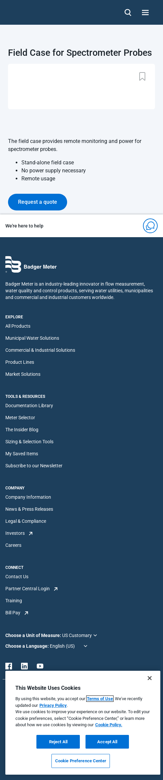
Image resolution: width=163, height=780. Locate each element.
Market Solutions (22, 374)
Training (13, 600)
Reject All (58, 741)
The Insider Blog (21, 429)
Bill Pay (12, 612)
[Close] (149, 678)
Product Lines (19, 362)
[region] (82, 723)
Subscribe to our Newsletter (33, 465)
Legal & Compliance (25, 521)
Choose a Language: (27, 646)
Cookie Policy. (108, 724)
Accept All (107, 741)
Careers (13, 545)
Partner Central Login (27, 588)
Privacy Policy (53, 705)
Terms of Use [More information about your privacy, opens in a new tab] (100, 698)
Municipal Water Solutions (32, 338)
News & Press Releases (29, 509)
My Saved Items (21, 453)
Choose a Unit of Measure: (33, 635)
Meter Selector (20, 417)
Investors (15, 533)
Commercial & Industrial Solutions (40, 350)
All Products (17, 326)
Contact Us (16, 576)
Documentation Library (29, 405)
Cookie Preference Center (80, 760)
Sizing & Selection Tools (29, 441)
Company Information (28, 497)
